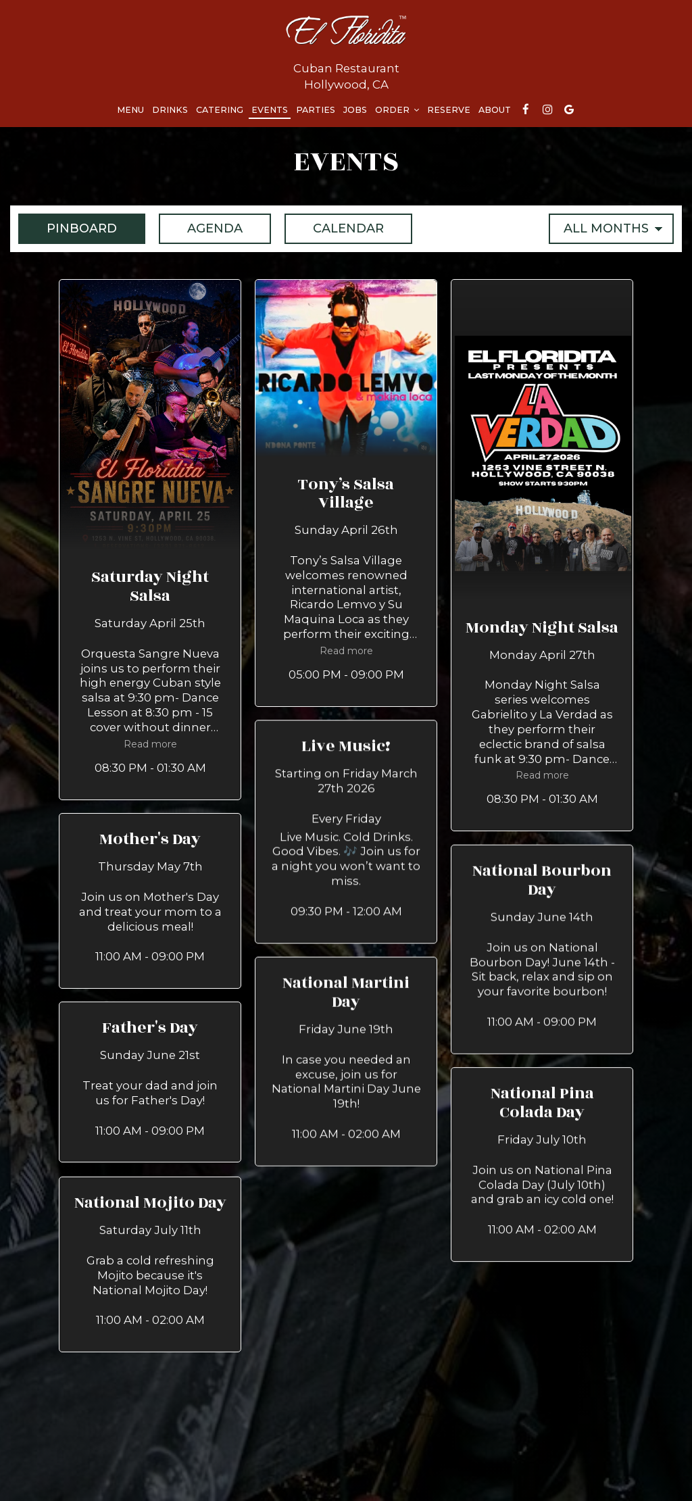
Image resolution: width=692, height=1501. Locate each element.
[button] (150, 539)
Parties (315, 110)
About (494, 110)
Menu (130, 110)
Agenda (201, 228)
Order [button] (397, 110)
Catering (219, 110)
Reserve (448, 110)
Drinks (170, 110)
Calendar (334, 228)
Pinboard (67, 228)
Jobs (355, 110)
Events (269, 110)
